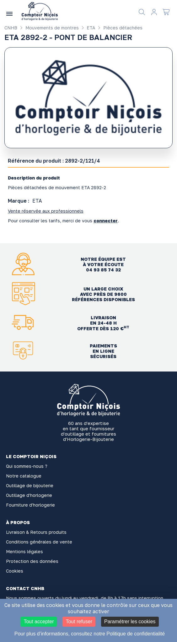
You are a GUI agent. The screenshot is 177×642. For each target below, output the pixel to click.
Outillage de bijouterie (29, 485)
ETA (87, 27)
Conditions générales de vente (39, 541)
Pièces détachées (119, 27)
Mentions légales (24, 551)
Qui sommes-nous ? (26, 466)
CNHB (10, 27)
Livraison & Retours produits (36, 532)
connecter (106, 220)
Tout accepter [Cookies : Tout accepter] (39, 621)
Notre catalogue (23, 475)
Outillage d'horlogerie (29, 495)
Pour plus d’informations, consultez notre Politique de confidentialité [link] (89, 633)
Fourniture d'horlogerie (30, 505)
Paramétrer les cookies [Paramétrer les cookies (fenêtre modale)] (130, 621)
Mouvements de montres (49, 27)
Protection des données (32, 561)
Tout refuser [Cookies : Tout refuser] (79, 621)
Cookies (14, 571)
